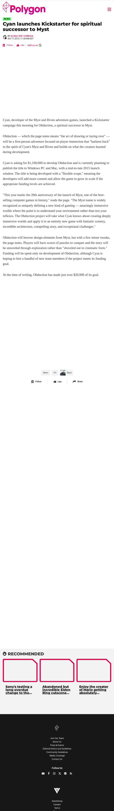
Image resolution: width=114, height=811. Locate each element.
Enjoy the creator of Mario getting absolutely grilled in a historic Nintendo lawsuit (93, 690)
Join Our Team (57, 738)
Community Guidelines (57, 752)
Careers (57, 804)
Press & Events (57, 745)
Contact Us (57, 759)
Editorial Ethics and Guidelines (57, 749)
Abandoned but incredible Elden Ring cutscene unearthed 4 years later (56, 690)
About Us (57, 742)
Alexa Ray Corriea (22, 36)
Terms (57, 808)
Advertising (57, 801)
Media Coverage (57, 755)
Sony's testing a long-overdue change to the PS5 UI (19, 690)
